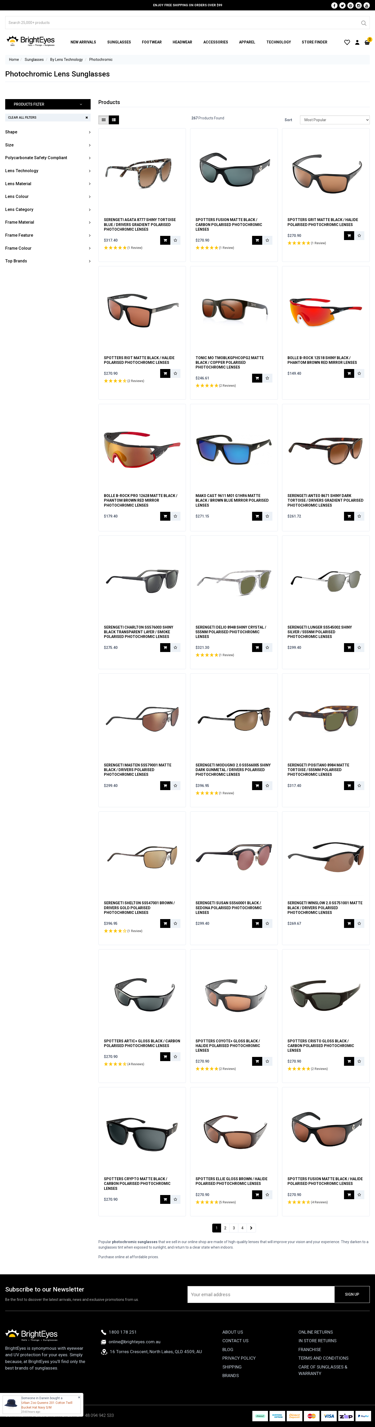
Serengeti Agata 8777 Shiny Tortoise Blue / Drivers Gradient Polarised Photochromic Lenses (140, 224)
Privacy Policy (239, 1358)
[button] (48, 104)
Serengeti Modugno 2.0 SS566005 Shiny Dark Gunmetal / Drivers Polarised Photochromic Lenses (233, 770)
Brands (230, 1375)
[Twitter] (342, 5)
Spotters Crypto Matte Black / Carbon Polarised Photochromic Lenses (137, 1183)
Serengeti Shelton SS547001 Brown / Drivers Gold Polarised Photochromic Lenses (139, 907)
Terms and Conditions (323, 1358)
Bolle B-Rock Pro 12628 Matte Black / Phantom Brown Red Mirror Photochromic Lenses (140, 500)
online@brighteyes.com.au (130, 1341)
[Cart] (367, 42)
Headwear (182, 42)
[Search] (363, 22)
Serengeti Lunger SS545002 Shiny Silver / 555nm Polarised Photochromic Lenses (320, 632)
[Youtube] (367, 5)
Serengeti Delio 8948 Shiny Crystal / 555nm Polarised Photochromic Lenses (231, 632)
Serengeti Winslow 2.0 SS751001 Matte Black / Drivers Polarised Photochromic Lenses (325, 907)
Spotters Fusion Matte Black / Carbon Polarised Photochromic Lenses (229, 224)
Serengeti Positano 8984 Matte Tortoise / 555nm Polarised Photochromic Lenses (318, 770)
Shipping (232, 1367)
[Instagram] (358, 5)
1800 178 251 (119, 1332)
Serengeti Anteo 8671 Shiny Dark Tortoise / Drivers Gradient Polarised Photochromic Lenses (326, 500)
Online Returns (315, 1332)
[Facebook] (334, 5)
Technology (278, 42)
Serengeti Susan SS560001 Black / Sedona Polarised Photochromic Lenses (229, 907)
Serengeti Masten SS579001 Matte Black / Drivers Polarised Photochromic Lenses (137, 770)
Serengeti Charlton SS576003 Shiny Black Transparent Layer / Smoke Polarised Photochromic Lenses (138, 632)
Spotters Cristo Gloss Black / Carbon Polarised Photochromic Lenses (321, 1046)
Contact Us (235, 1340)
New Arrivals (83, 42)
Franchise (309, 1349)
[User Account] (357, 42)
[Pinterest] (350, 5)
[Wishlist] (347, 42)
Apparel (247, 42)
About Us (232, 1332)
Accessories (215, 42)
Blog (227, 1349)
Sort (288, 120)
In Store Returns (317, 1340)
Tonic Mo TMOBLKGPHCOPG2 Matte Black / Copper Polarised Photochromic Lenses (230, 362)
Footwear (152, 42)
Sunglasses (119, 42)
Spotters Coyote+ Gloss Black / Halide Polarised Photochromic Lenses (228, 1046)
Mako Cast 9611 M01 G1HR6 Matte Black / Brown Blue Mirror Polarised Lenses (232, 500)
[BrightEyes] (30, 41)
